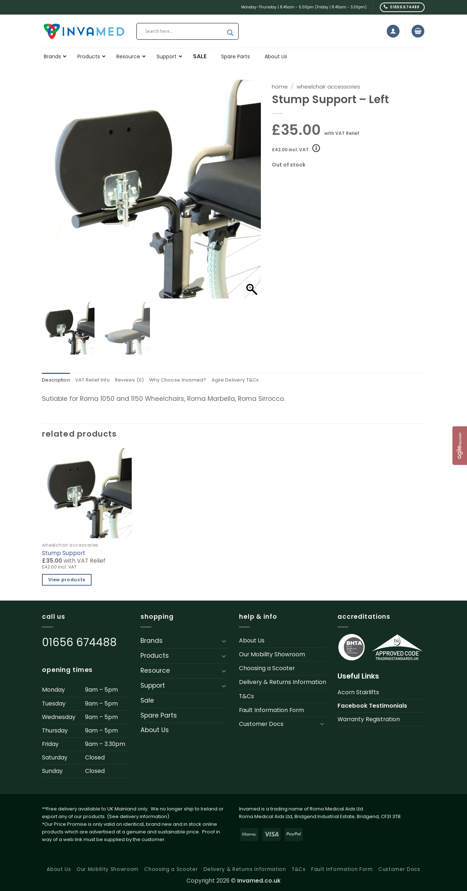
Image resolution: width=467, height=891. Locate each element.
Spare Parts (158, 715)
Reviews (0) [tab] (135, 380)
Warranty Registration (368, 719)
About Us (154, 730)
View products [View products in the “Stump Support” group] (66, 580)
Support (152, 685)
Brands (151, 641)
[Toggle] (223, 641)
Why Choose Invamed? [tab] (186, 380)
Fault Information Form (271, 710)
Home (280, 86)
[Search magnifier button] (230, 32)
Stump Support (63, 553)
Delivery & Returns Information (282, 683)
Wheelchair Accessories (328, 86)
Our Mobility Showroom (272, 655)
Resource (155, 671)
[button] (393, 31)
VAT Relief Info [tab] (96, 380)
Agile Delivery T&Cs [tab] (248, 380)
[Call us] (402, 7)
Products (154, 656)
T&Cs (246, 696)
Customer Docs (261, 724)
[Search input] (184, 31)
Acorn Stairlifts (358, 692)
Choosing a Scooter (267, 669)
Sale (147, 700)
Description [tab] (57, 380)
